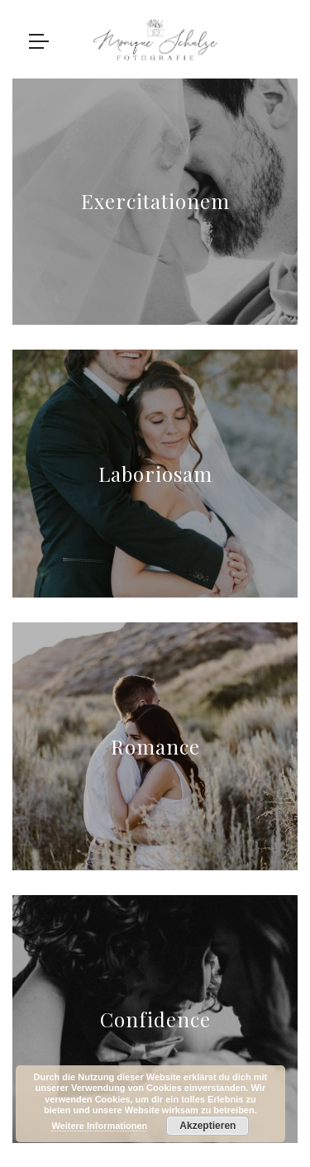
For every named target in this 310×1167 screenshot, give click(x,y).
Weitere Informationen (99, 1126)
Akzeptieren (207, 1125)
